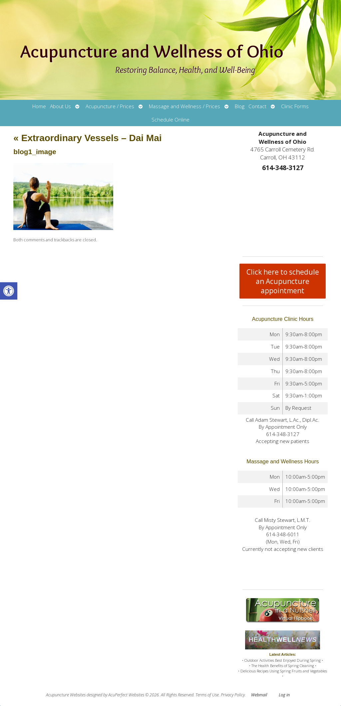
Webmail (259, 695)
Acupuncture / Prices (110, 106)
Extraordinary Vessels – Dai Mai (87, 138)
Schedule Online (170, 119)
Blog (239, 106)
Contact (257, 106)
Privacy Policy (233, 695)
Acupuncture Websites (66, 695)
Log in (284, 695)
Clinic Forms (295, 106)
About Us (60, 106)
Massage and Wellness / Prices (184, 106)
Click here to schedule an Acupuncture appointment (282, 281)
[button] (8, 291)
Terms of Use (207, 695)
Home (39, 106)
